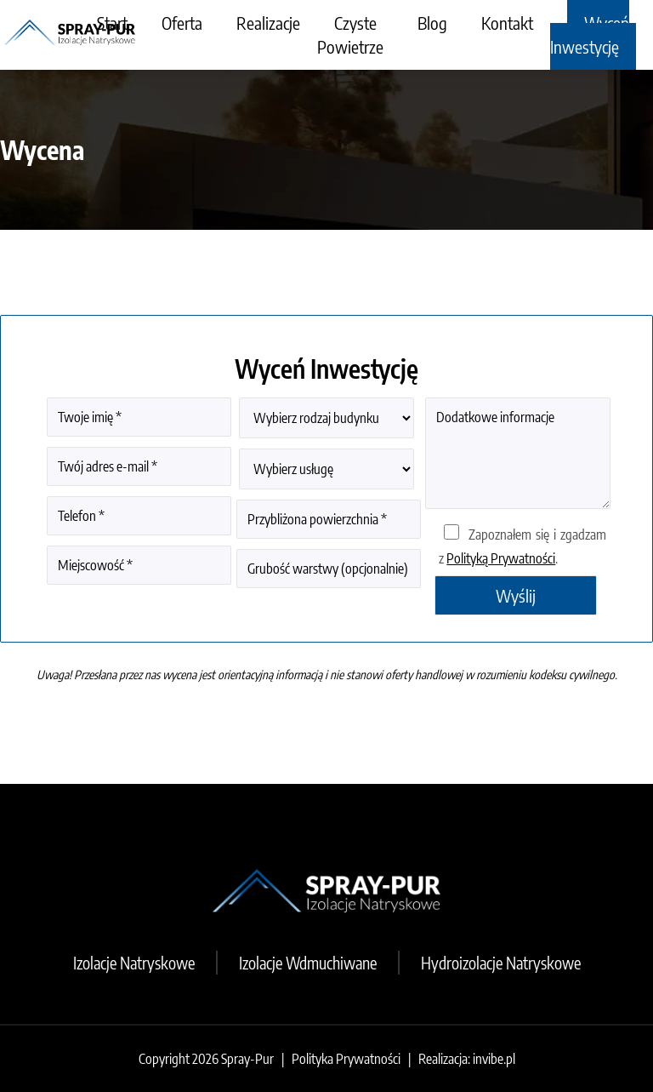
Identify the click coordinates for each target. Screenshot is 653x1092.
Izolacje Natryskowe (134, 962)
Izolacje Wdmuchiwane (308, 962)
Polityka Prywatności (346, 1058)
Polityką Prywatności (500, 558)
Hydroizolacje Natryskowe (501, 962)
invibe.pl (494, 1058)
